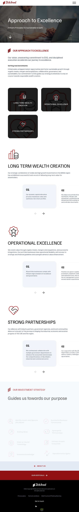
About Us (41, 466)
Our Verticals (37, 475)
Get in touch (39, 501)
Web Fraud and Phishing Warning (51, 496)
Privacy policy (22, 496)
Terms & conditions (33, 496)
